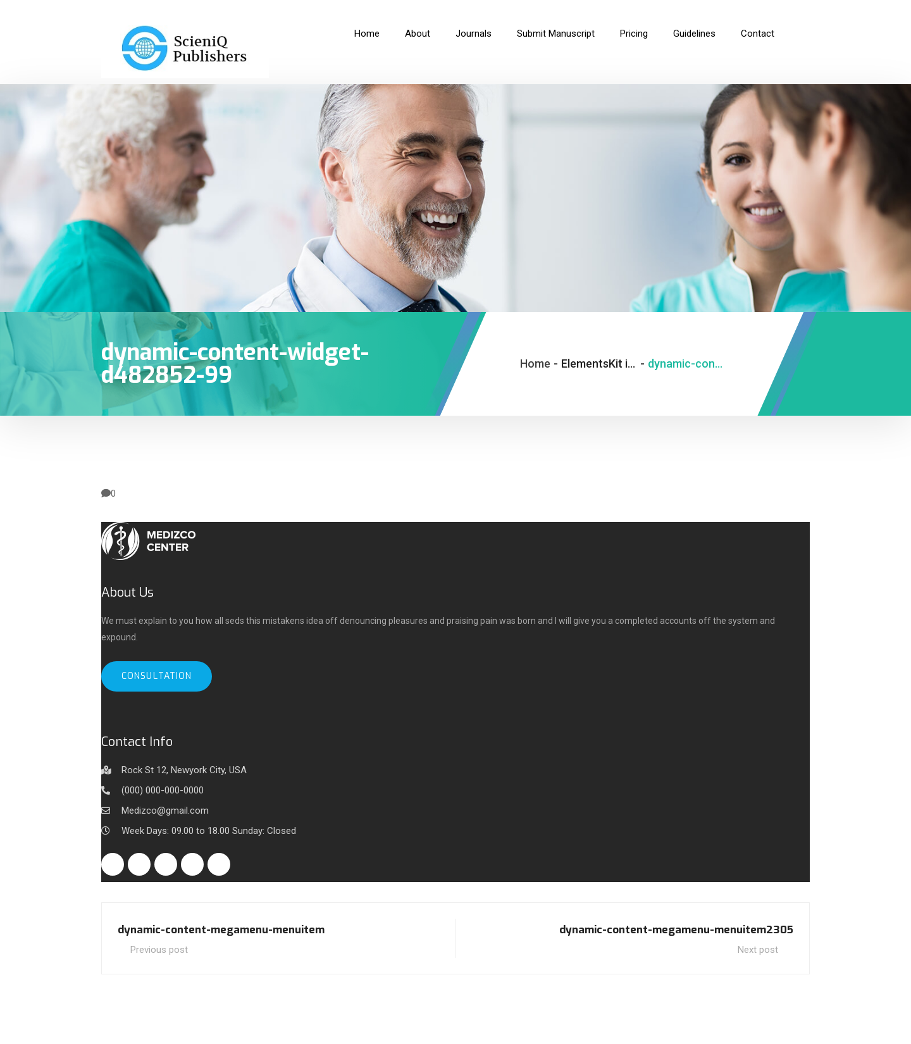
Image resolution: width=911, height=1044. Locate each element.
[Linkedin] (165, 864)
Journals (474, 33)
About (417, 33)
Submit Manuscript (556, 33)
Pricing (634, 33)
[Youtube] (219, 864)
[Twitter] (139, 864)
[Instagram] (192, 864)
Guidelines (694, 33)
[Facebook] (112, 864)
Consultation (156, 676)
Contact (757, 33)
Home (367, 33)
